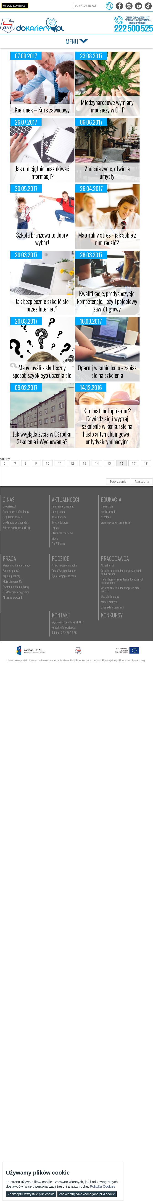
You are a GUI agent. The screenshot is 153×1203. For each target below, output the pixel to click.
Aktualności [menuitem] (62, 617)
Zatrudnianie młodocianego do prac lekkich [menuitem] (80, 640)
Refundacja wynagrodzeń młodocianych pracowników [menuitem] (77, 633)
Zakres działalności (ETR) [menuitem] (16, 527)
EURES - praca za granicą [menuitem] (69, 585)
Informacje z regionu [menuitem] (67, 506)
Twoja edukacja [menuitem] (64, 522)
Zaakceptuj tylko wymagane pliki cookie (87, 1194)
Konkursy (67, 664)
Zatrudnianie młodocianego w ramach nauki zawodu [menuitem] (80, 624)
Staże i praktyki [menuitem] (64, 650)
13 (84, 463)
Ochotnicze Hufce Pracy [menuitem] (16, 511)
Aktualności (70, 499)
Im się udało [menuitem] (62, 511)
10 (47, 463)
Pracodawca (70, 610)
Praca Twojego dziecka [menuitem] (15, 622)
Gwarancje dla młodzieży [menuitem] (69, 580)
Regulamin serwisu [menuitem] (13, 517)
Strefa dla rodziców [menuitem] (66, 533)
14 (97, 463)
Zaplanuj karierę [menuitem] (65, 569)
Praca (63, 551)
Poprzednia (118, 481)
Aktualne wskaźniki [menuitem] (66, 590)
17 (133, 463)
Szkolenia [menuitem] (8, 569)
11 (60, 463)
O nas (9, 499)
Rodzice (11, 610)
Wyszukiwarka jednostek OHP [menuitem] (19, 671)
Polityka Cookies (102, 1186)
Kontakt (12, 664)
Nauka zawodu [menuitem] (10, 563)
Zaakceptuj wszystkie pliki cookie (31, 1194)
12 (72, 463)
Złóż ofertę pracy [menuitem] (65, 645)
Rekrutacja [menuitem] (9, 558)
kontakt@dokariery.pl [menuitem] (15, 676)
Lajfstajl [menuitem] (60, 527)
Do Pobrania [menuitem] (62, 543)
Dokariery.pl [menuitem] (9, 506)
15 (109, 463)
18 (146, 463)
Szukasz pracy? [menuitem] (64, 563)
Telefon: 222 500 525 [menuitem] (15, 681)
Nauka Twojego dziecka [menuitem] (15, 617)
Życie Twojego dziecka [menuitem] (15, 628)
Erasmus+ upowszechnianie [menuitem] (17, 574)
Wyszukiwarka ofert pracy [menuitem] (70, 558)
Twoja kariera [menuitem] (63, 517)
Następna (142, 481)
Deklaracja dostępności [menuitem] (15, 522)
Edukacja (13, 551)
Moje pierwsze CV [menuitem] (66, 574)
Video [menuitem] (59, 538)
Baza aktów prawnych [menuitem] (67, 656)
